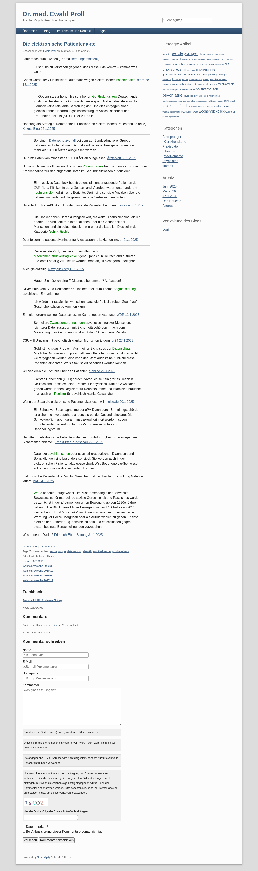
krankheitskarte (102, 551)
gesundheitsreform (205, 69)
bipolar (209, 59)
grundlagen (221, 74)
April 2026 (169, 196)
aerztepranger (58, 551)
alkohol (202, 54)
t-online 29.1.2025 (102, 371)
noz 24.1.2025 (43, 481)
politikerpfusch (120, 551)
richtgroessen (201, 101)
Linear (56, 625)
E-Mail (27, 661)
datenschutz (74, 551)
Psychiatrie (170, 161)
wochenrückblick (212, 111)
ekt (184, 70)
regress (186, 101)
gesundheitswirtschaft (195, 74)
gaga (192, 70)
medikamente (226, 84)
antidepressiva (218, 54)
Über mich (30, 31)
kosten (206, 79)
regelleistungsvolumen (172, 101)
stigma (201, 106)
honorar (176, 79)
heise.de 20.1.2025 (120, 401)
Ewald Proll (49, 50)
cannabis (166, 65)
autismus (186, 59)
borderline (228, 59)
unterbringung (176, 112)
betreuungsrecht (198, 59)
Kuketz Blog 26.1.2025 (39, 128)
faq (188, 70)
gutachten (166, 79)
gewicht (211, 75)
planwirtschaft (187, 89)
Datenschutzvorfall (62, 140)
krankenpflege (168, 84)
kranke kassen (218, 79)
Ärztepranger (30, 546)
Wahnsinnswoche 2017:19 (38, 580)
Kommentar (31, 685)
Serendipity (43, 857)
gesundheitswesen (172, 74)
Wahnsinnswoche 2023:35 (38, 565)
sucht (212, 106)
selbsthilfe (167, 106)
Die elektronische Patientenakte (59, 44)
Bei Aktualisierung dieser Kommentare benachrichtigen (65, 831)
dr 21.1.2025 (129, 239)
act (163, 54)
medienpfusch (210, 84)
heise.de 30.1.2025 (131, 205)
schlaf (232, 101)
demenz (191, 65)
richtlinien (212, 101)
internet (185, 79)
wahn (195, 112)
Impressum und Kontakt (74, 31)
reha (193, 101)
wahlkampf (187, 112)
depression (202, 64)
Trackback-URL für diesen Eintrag (42, 600)
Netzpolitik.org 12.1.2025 (66, 269)
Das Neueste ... (173, 201)
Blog (47, 31)
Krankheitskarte (175, 141)
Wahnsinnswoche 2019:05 (38, 575)
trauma (165, 112)
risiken (220, 101)
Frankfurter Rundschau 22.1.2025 (79, 442)
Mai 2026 (169, 191)
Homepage (30, 673)
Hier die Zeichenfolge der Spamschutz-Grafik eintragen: (56, 811)
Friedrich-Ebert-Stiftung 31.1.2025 (78, 535)
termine (226, 106)
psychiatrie (172, 95)
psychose (188, 96)
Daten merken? (37, 826)
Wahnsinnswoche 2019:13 (38, 570)
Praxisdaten (171, 146)
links (200, 84)
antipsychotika (168, 59)
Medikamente (173, 156)
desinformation (216, 64)
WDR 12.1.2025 (128, 314)
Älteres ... (169, 205)
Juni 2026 (169, 186)
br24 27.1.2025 (122, 340)
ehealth (87, 551)
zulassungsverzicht (170, 117)
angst (208, 54)
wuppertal (230, 111)
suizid (219, 106)
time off (167, 166)
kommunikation (195, 79)
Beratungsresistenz (84, 59)
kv (196, 84)
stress (207, 106)
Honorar (169, 151)
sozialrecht (192, 106)
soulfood (180, 106)
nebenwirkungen (170, 90)
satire (226, 101)
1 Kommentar (48, 546)
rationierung (214, 96)
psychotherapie (201, 96)
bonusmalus (217, 59)
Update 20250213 (33, 561)
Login (102, 31)
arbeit (178, 59)
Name (27, 650)
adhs (168, 54)
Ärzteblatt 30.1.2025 (121, 158)
